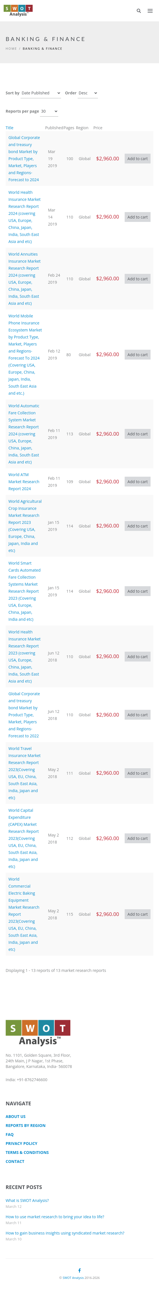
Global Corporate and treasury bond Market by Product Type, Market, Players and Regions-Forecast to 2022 (24, 714)
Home (11, 48)
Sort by (12, 93)
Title (10, 127)
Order (71, 93)
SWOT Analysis (73, 1278)
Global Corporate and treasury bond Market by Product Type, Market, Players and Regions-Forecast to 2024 (24, 158)
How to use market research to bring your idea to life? (55, 1216)
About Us (16, 1116)
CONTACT (15, 1161)
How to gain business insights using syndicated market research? (65, 1233)
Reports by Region (26, 1125)
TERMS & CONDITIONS (27, 1152)
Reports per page (22, 111)
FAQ (10, 1134)
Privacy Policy (21, 1143)
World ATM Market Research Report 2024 (23, 481)
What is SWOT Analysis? (27, 1200)
